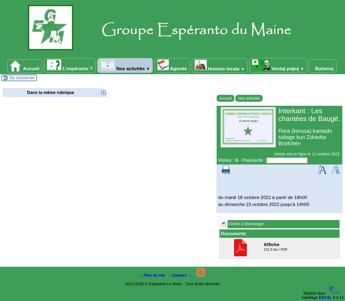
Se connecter (22, 78)
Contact (178, 275)
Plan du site (153, 275)
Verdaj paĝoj (278, 65)
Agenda (172, 65)
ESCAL (325, 297)
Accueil (25, 66)
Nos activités (125, 65)
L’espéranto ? (70, 65)
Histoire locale (220, 66)
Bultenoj (323, 66)
